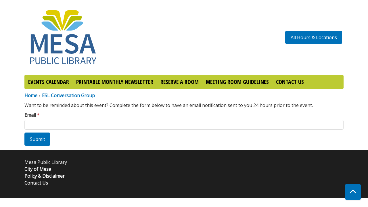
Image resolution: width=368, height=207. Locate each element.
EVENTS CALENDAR (48, 82)
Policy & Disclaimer (44, 176)
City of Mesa (37, 169)
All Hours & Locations (314, 37)
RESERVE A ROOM (179, 82)
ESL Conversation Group (68, 95)
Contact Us (36, 183)
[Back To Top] (353, 192)
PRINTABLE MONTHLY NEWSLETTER (114, 82)
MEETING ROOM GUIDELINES (237, 82)
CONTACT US (290, 82)
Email (30, 115)
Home (30, 95)
